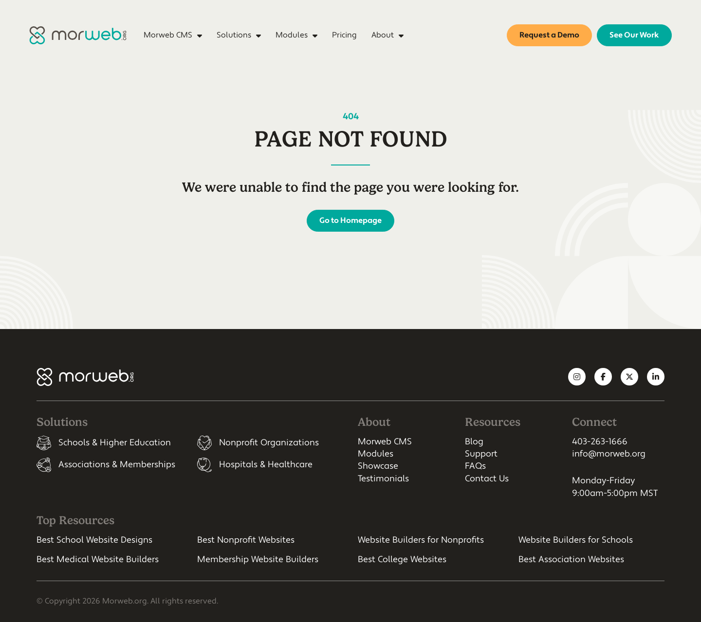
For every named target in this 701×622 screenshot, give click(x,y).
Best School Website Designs (94, 540)
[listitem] (110, 443)
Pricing (344, 35)
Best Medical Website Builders (98, 559)
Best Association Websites (571, 559)
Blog (474, 441)
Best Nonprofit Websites (246, 540)
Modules (375, 453)
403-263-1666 (599, 441)
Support (481, 453)
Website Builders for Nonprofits (421, 540)
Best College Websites (402, 559)
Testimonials (383, 478)
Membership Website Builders (257, 559)
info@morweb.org (609, 453)
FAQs (475, 466)
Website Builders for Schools (575, 540)
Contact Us (487, 478)
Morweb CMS (385, 441)
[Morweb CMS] (78, 35)
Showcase (378, 466)
